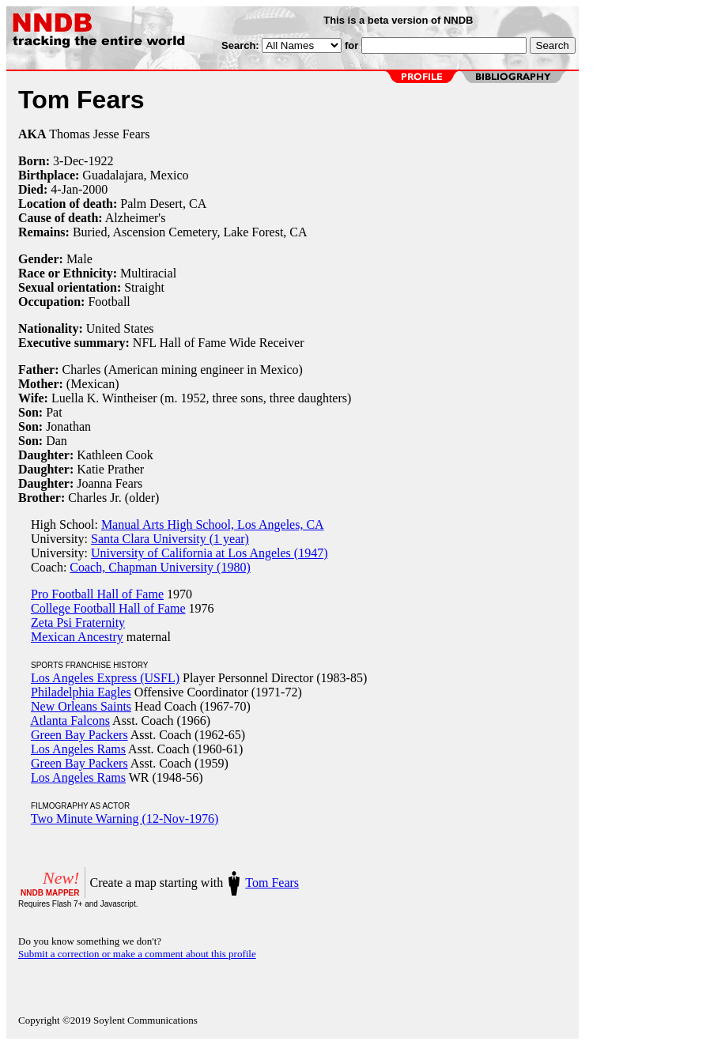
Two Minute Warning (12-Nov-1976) (125, 818)
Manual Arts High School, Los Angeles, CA (212, 524)
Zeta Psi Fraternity (78, 622)
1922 (100, 161)
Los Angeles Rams (78, 749)
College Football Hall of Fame (108, 608)
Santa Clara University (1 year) (170, 538)
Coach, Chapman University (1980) (160, 567)
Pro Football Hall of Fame (97, 594)
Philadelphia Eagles (81, 692)
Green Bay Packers (79, 734)
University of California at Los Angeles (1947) (209, 553)
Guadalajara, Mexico (135, 175)
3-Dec (68, 161)
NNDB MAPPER (50, 892)
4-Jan (64, 189)
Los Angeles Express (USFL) (105, 678)
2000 (95, 189)
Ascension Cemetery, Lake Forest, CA (210, 232)
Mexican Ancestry (77, 636)
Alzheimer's (135, 217)
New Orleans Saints (81, 706)
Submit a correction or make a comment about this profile (137, 954)
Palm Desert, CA (163, 203)
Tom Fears (272, 882)
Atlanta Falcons (70, 720)
